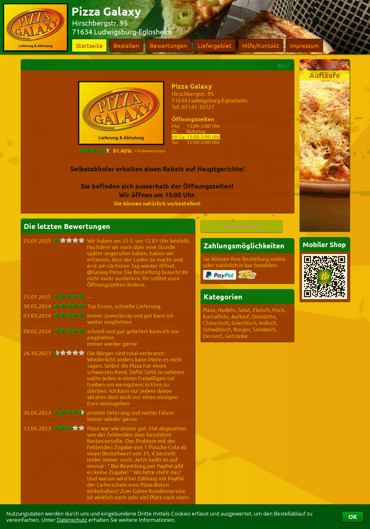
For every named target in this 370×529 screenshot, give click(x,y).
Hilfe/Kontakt (260, 45)
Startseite (89, 45)
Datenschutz (72, 519)
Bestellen (126, 45)
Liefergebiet (215, 45)
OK (352, 517)
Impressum (304, 45)
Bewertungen (168, 45)
